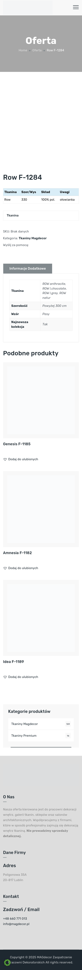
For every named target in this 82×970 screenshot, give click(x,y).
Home (22, 50)
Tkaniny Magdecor (33, 238)
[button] (20, 459)
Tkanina (13, 215)
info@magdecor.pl (16, 924)
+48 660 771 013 (15, 919)
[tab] (27, 268)
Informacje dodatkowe (27, 268)
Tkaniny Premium (23, 736)
